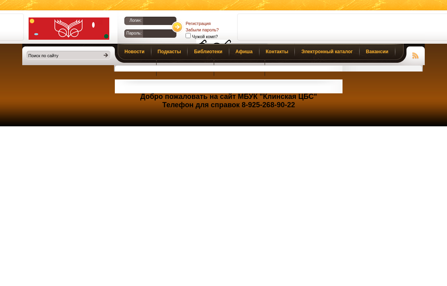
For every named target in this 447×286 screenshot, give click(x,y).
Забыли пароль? (202, 29)
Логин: (135, 20)
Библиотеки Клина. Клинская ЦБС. (69, 28)
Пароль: (133, 33)
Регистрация (198, 23)
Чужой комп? (204, 36)
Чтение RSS (415, 54)
